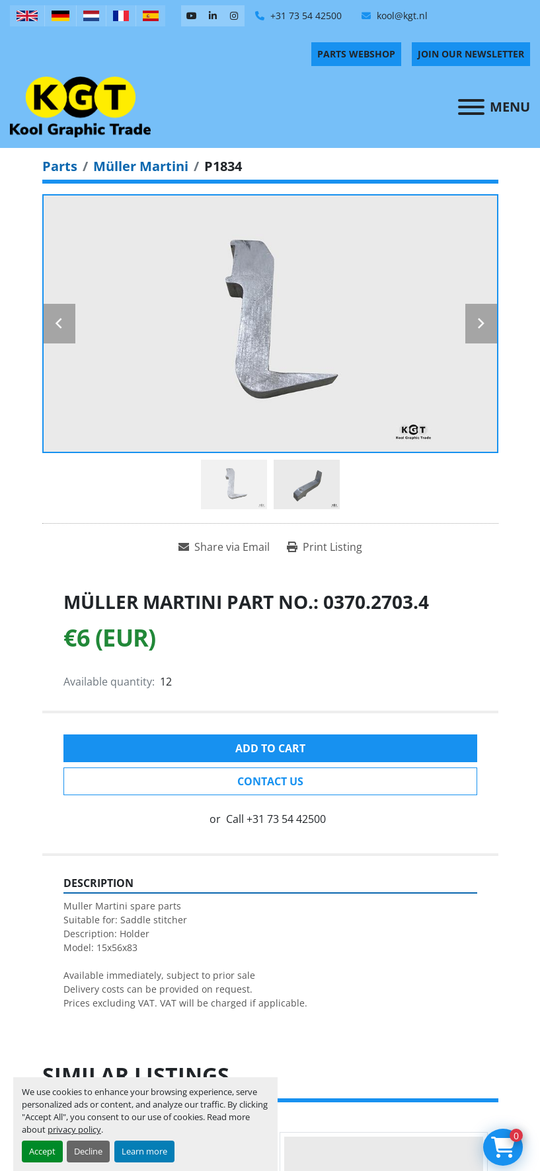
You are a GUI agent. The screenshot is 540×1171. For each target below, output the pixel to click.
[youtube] (191, 15)
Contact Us (270, 781)
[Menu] (471, 107)
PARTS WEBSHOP (356, 54)
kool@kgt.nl (401, 15)
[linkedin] (212, 15)
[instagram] (234, 15)
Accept (42, 1151)
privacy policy (74, 1129)
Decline (88, 1151)
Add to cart (270, 748)
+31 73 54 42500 (305, 15)
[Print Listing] (324, 546)
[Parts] (59, 166)
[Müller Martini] (140, 166)
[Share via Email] (224, 546)
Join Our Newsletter (471, 54)
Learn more (144, 1151)
